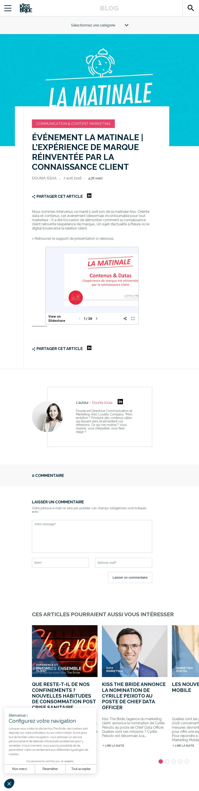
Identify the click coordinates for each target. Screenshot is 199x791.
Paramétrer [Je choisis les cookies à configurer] (50, 769)
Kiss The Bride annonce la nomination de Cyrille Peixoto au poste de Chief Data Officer (134, 695)
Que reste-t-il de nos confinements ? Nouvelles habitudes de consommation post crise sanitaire (64, 695)
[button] (9, 783)
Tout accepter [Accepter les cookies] (81, 769)
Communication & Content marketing (73, 124)
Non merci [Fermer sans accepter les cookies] (19, 769)
